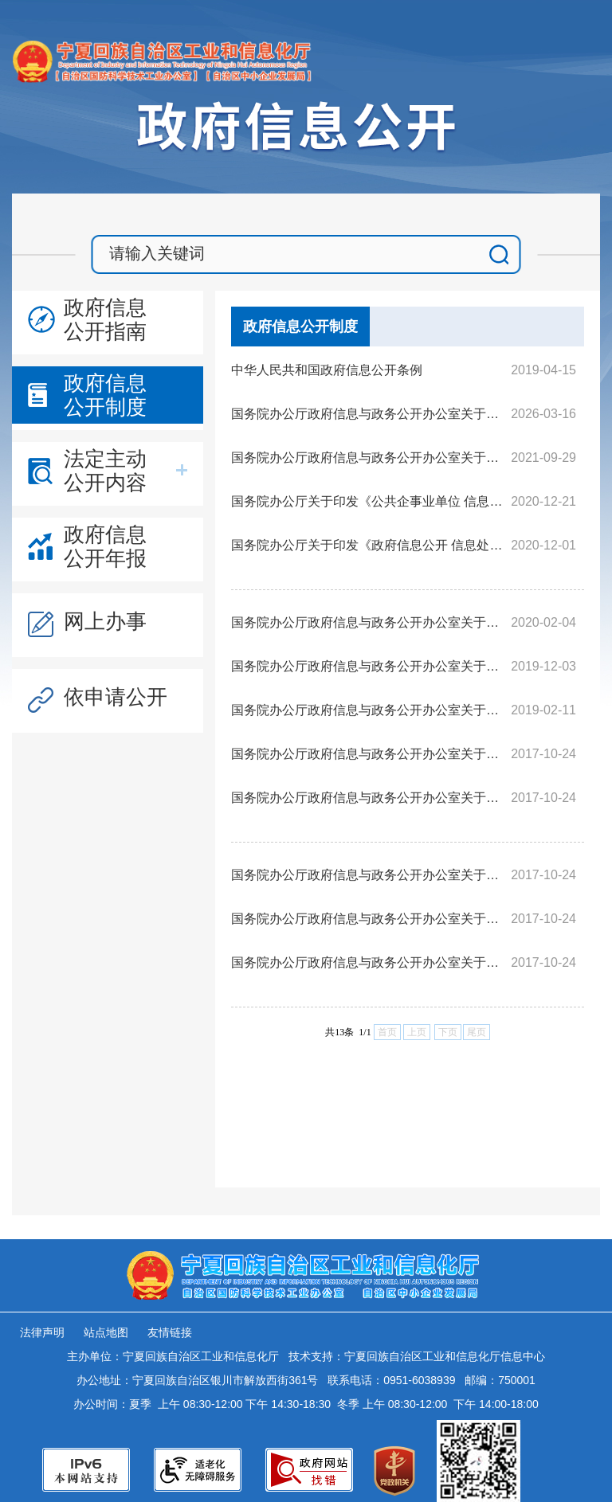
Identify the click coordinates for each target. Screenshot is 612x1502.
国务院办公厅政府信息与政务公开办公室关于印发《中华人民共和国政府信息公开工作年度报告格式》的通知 (369, 457)
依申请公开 (115, 697)
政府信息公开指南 (105, 319)
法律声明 (42, 1332)
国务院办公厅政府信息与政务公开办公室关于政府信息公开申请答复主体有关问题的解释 (369, 797)
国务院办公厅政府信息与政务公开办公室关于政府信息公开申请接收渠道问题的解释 (369, 754)
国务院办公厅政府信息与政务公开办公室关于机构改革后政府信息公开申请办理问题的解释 (369, 710)
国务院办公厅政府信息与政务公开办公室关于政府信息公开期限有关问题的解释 (369, 875)
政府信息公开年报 (105, 546)
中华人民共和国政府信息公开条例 (326, 370)
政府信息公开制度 (105, 395)
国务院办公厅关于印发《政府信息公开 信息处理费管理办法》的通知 (369, 545)
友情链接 (169, 1332)
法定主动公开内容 (105, 471)
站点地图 (106, 1332)
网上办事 (105, 621)
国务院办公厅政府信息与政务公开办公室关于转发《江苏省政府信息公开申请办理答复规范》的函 (369, 622)
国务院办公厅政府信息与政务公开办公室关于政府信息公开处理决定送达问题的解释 (369, 962)
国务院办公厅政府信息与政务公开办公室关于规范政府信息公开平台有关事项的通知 (369, 666)
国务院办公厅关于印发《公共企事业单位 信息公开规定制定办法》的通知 (369, 501)
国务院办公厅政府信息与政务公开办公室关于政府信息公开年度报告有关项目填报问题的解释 (369, 918)
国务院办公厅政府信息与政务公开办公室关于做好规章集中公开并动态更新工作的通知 (369, 413)
